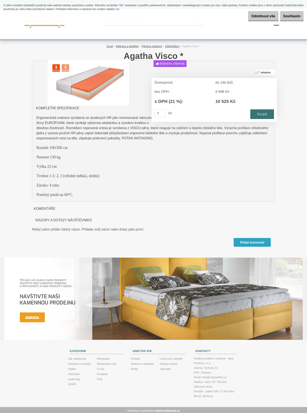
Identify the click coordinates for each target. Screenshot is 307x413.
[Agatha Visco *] (88, 60)
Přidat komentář (252, 241)
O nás (100, 367)
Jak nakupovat (77, 357)
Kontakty (102, 372)
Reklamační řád (106, 362)
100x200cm (172, 45)
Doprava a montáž (79, 362)
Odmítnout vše (257, 16)
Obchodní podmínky (74, 375)
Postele (135, 357)
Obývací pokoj (168, 362)
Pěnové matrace (152, 45)
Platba (72, 367)
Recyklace (103, 357)
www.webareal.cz (168, 409)
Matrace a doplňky (127, 45)
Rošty (134, 367)
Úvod (109, 45)
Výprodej (165, 367)
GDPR (72, 383)
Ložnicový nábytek (171, 357)
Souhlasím (289, 16)
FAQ (99, 377)
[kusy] (160, 112)
